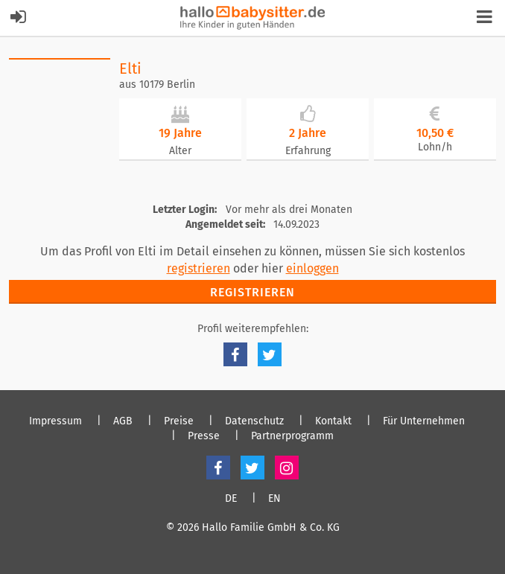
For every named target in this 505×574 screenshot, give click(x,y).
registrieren (198, 268)
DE (231, 499)
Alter (180, 150)
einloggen (312, 268)
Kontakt (333, 421)
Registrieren (252, 292)
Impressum (55, 421)
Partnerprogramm (292, 436)
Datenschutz (254, 421)
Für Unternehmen (424, 421)
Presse (204, 436)
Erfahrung (308, 150)
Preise (179, 421)
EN (274, 499)
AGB (123, 421)
